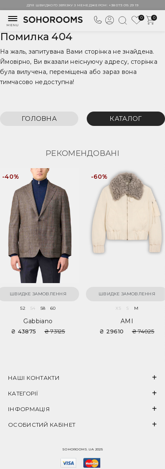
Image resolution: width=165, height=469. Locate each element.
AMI (127, 321)
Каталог (126, 119)
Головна (39, 119)
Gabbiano (37, 321)
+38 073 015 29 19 (123, 5)
